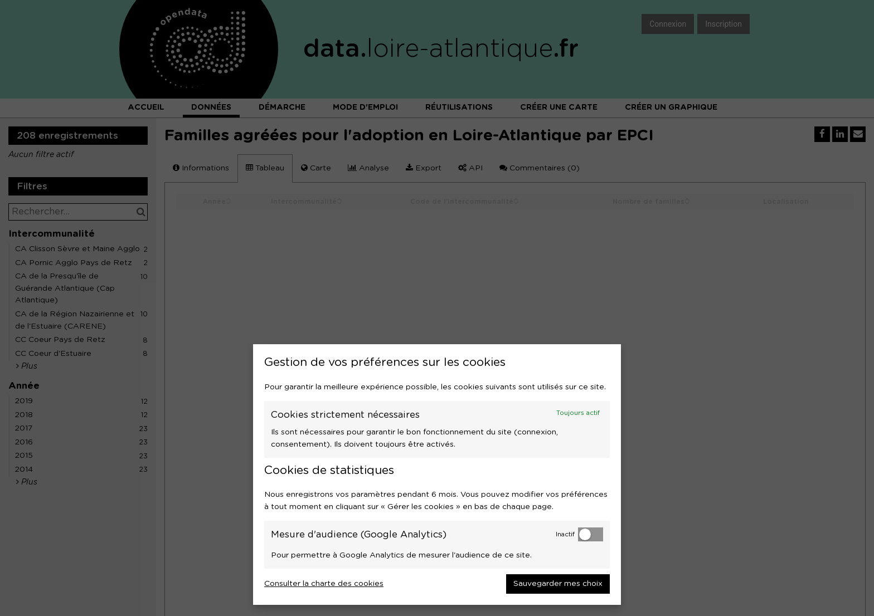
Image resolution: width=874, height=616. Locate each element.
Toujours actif (578, 413)
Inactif (565, 534)
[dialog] (437, 474)
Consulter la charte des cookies (323, 584)
